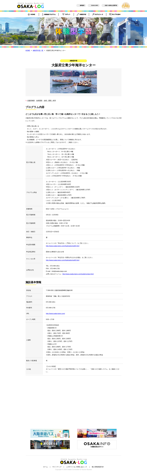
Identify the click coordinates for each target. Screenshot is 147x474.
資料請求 (81, 5)
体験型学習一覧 (38, 50)
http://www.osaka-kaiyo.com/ (55, 313)
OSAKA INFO (93, 5)
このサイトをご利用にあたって (76, 467)
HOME (28, 50)
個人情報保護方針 (98, 467)
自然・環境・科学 (50, 100)
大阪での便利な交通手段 (110, 5)
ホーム (45, 467)
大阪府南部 (31, 100)
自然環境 (39, 100)
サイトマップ (56, 467)
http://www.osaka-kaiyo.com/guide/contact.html (78, 274)
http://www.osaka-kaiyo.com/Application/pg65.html (62, 246)
